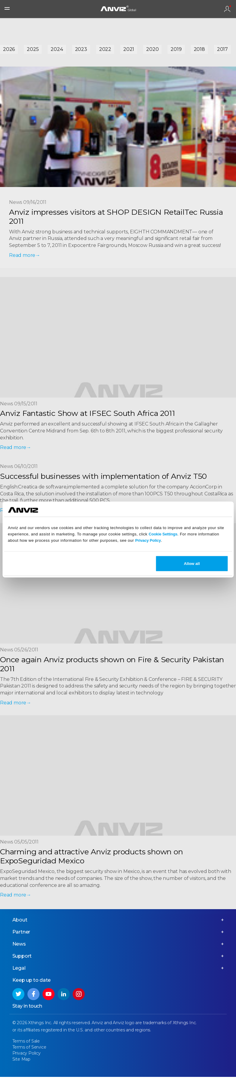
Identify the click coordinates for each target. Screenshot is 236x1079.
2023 (81, 49)
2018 (199, 49)
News (19, 946)
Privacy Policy (148, 540)
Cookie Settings (163, 534)
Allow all (192, 563)
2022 (105, 49)
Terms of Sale (26, 1043)
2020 (152, 49)
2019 (176, 49)
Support (22, 958)
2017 (222, 49)
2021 (128, 49)
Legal (19, 970)
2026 (9, 49)
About (19, 922)
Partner (21, 934)
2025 (33, 49)
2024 (57, 49)
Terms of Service (29, 1049)
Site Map (21, 1061)
